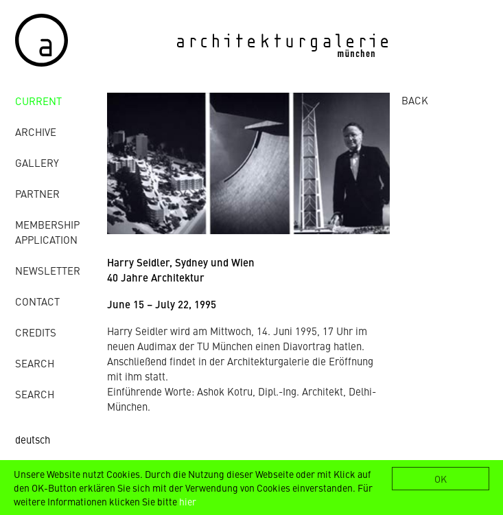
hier (187, 501)
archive (35, 131)
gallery (37, 162)
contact (37, 301)
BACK (414, 100)
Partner (37, 193)
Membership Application (47, 232)
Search (34, 363)
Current (38, 100)
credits (35, 332)
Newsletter (47, 270)
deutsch (32, 439)
